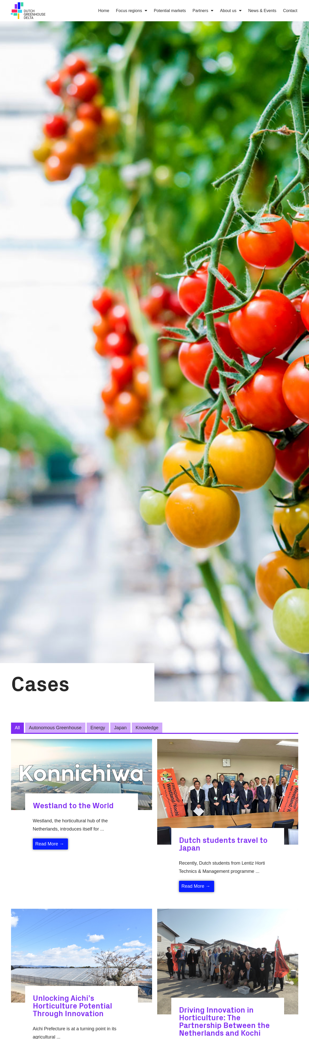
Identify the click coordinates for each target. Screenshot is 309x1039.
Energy (98, 727)
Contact (290, 10)
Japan (120, 727)
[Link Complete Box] (81, 800)
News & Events (262, 10)
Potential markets (170, 10)
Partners (203, 10)
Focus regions (131, 10)
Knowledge (147, 727)
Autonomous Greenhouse (55, 727)
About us (231, 10)
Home (103, 10)
